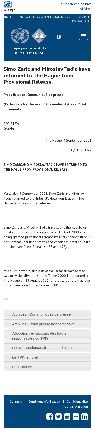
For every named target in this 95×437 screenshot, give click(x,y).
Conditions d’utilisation (44, 401)
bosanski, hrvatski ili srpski (54, 16)
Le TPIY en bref (25, 357)
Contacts (16, 401)
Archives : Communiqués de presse (41, 314)
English (8, 16)
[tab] (47, 314)
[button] (58, 37)
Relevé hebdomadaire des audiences (42, 348)
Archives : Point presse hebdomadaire (43, 324)
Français (25, 16)
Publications (22, 367)
